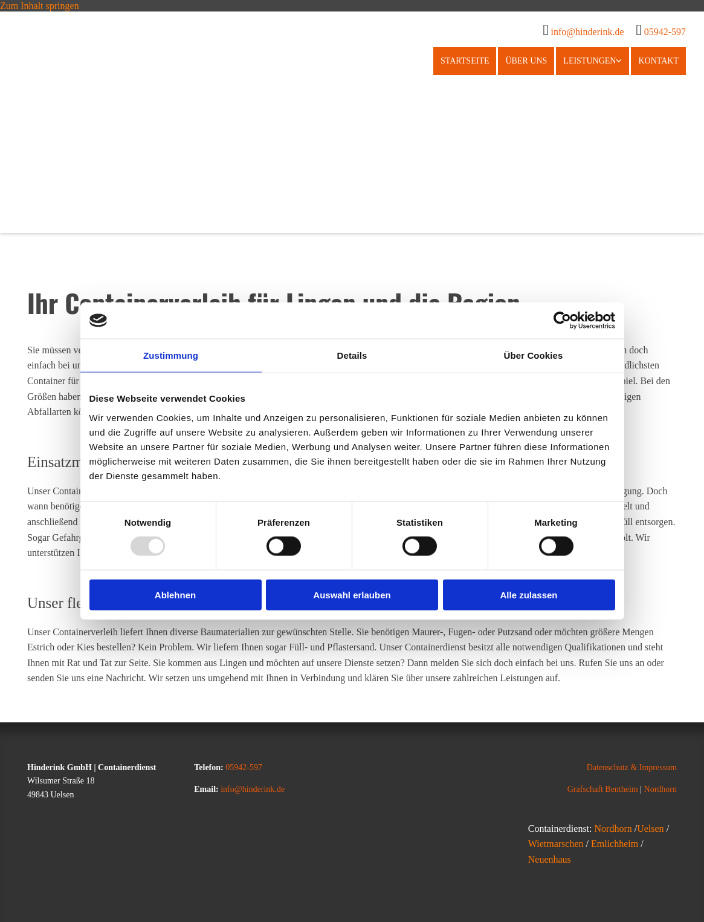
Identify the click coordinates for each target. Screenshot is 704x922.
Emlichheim (614, 844)
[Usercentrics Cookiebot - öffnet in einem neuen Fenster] (562, 321)
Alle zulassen (528, 594)
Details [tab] (352, 355)
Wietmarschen (556, 844)
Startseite (465, 60)
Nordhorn (660, 789)
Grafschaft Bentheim (604, 789)
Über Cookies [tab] (533, 355)
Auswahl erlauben (351, 594)
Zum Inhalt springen (39, 6)
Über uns (526, 60)
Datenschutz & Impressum (632, 767)
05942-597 (665, 32)
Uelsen (650, 828)
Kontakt (658, 60)
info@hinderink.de (587, 32)
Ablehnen (175, 594)
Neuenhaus (549, 859)
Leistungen (589, 60)
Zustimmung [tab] (170, 355)
